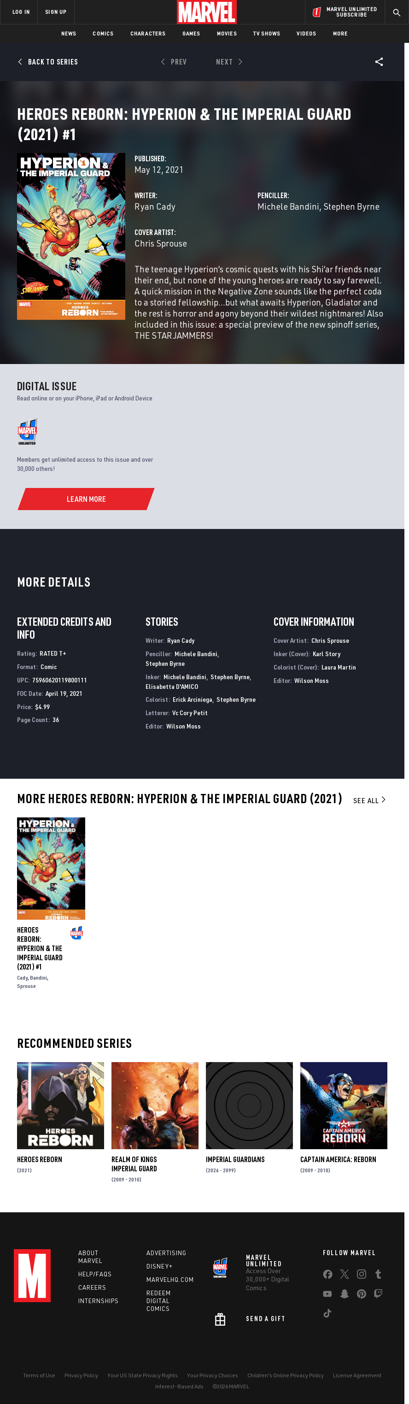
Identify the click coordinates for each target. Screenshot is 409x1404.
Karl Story (326, 665)
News (68, 33)
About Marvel (90, 1267)
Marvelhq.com (170, 1290)
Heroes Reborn (39, 1170)
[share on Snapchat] (344, 1306)
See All (370, 811)
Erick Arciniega (192, 710)
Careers (92, 1298)
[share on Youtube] (327, 1306)
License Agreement (357, 1386)
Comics (103, 33)
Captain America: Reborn (338, 1170)
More (340, 33)
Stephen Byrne (351, 217)
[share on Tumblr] (378, 1287)
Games (191, 33)
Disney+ (159, 1277)
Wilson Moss (183, 737)
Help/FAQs (95, 1285)
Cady (22, 988)
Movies (227, 33)
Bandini (38, 988)
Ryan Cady (154, 217)
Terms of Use (39, 1386)
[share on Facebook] (328, 1287)
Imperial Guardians (235, 1170)
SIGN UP (55, 11)
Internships (98, 1312)
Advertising (166, 1264)
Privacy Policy (81, 1386)
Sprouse (26, 996)
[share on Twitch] (378, 1306)
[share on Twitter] (344, 1287)
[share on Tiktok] (327, 1326)
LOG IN (21, 11)
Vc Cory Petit (190, 724)
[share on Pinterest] (361, 1306)
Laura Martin (338, 678)
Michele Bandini (288, 217)
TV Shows (266, 33)
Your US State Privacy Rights (142, 1386)
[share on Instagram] (361, 1287)
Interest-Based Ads (179, 1397)
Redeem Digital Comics (158, 1311)
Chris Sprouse (160, 254)
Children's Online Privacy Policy (285, 1386)
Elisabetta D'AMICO (172, 697)
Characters (148, 33)
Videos (306, 33)
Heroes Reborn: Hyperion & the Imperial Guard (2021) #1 (40, 959)
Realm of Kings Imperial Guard (134, 1175)
